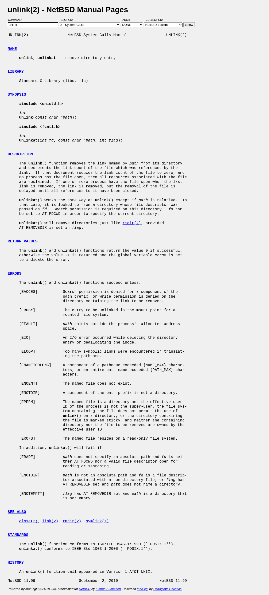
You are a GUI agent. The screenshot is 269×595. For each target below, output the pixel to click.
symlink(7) (97, 521)
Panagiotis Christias (167, 589)
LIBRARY (16, 71)
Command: (16, 19)
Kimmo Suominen (108, 589)
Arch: (129, 19)
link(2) (50, 521)
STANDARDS (18, 535)
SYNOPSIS (17, 94)
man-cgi (142, 589)
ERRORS (15, 273)
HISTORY (16, 562)
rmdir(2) (132, 223)
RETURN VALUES (23, 241)
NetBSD (84, 589)
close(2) (28, 521)
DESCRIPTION (20, 154)
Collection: (154, 19)
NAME (12, 49)
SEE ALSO (17, 512)
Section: (68, 19)
